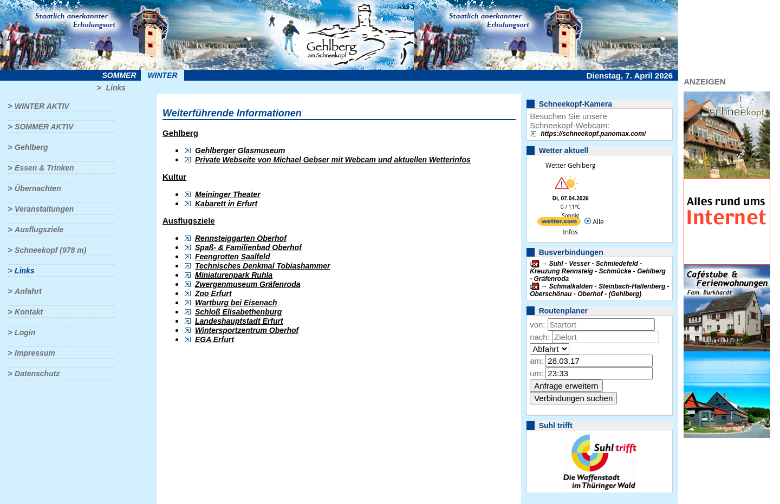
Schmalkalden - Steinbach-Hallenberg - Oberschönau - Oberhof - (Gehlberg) (599, 290)
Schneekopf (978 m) (50, 250)
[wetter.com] (559, 223)
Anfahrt (28, 291)
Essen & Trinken (44, 167)
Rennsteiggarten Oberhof (241, 238)
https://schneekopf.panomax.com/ (593, 134)
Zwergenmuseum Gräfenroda (248, 284)
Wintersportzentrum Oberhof (246, 330)
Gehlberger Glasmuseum (240, 150)
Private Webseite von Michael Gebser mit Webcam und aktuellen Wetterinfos (333, 159)
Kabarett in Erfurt (226, 203)
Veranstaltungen (44, 209)
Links (116, 87)
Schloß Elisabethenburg (238, 311)
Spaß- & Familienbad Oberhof (248, 247)
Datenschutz (37, 373)
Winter (162, 75)
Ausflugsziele (39, 229)
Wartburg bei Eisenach (236, 302)
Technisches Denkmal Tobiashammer (262, 265)
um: (536, 373)
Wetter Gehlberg (570, 165)
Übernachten (38, 188)
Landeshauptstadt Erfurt (239, 321)
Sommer (119, 75)
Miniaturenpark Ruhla (233, 275)
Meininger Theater (228, 194)
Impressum (35, 353)
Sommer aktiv (44, 126)
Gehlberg (31, 147)
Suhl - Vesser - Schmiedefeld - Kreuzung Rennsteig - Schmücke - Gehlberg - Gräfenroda (598, 271)
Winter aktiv (42, 106)
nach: (540, 337)
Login (25, 332)
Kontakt (29, 311)
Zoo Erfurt (213, 293)
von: (537, 324)
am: (536, 360)
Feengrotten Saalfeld (232, 256)
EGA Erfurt (214, 339)
